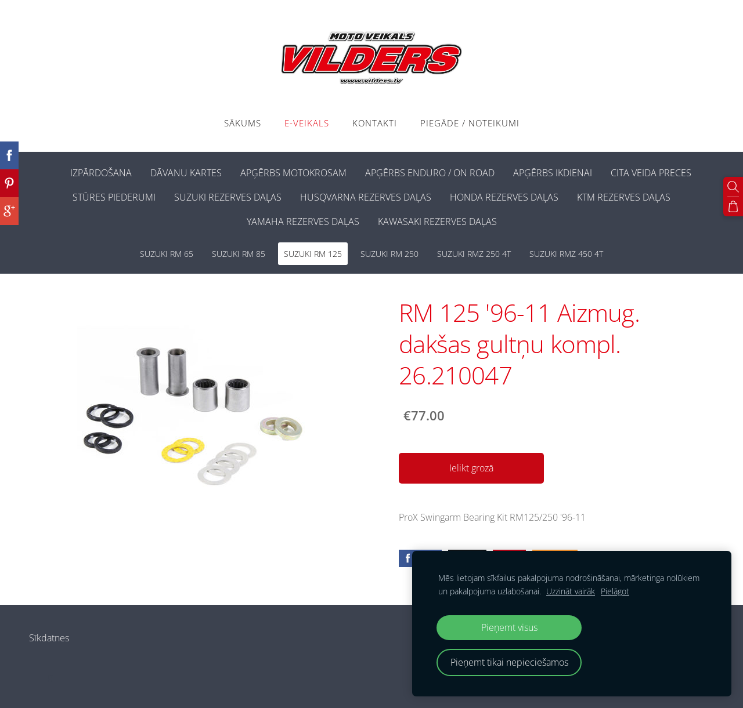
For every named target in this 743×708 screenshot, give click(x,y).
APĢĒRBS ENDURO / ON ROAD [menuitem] (430, 172)
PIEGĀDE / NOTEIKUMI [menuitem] (470, 123)
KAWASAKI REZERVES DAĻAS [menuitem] (437, 221)
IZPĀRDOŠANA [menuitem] (101, 172)
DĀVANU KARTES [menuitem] (186, 172)
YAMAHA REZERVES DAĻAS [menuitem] (303, 221)
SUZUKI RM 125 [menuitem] (313, 253)
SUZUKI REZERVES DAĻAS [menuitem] (228, 197)
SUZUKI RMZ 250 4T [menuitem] (474, 253)
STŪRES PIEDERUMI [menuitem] (114, 197)
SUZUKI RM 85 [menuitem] (238, 253)
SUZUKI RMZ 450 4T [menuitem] (566, 253)
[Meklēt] (733, 187)
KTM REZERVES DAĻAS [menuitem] (623, 197)
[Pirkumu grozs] (733, 206)
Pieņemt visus (509, 627)
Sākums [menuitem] (242, 123)
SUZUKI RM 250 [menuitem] (389, 253)
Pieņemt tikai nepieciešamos (509, 662)
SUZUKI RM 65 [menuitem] (166, 253)
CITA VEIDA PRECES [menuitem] (651, 172)
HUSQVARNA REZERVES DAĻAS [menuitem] (365, 197)
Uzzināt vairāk (570, 591)
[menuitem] (51, 170)
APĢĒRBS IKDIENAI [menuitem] (552, 172)
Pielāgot (615, 591)
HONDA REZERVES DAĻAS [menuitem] (504, 197)
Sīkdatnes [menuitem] (49, 637)
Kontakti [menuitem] (374, 123)
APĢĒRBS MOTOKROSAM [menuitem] (293, 172)
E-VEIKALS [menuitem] (306, 123)
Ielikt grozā (471, 468)
